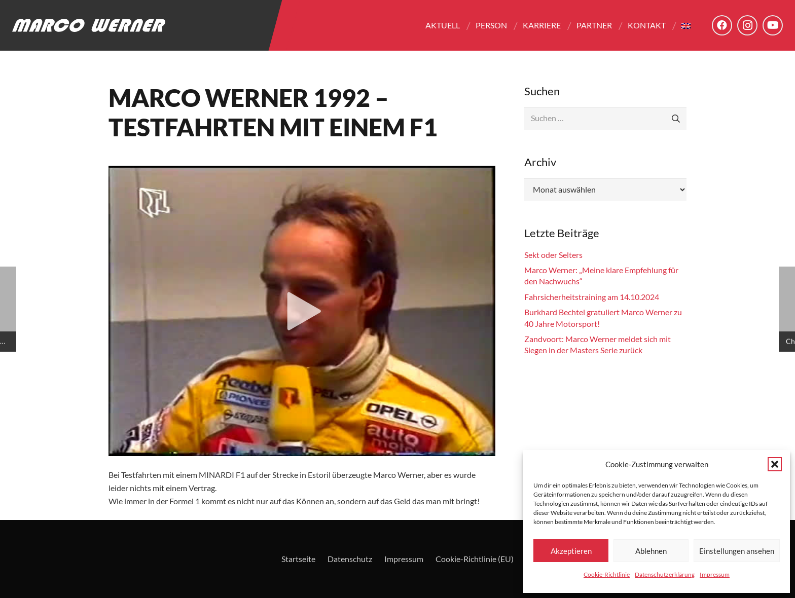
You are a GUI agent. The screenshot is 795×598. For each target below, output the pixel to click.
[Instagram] (747, 25)
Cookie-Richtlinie (607, 574)
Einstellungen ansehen (736, 550)
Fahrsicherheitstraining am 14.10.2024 (591, 297)
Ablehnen (651, 550)
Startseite (298, 559)
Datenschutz (350, 559)
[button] (775, 464)
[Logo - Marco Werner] (88, 25)
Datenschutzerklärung (665, 574)
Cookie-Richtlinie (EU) (475, 559)
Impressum (715, 574)
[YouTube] (773, 25)
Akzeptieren (571, 550)
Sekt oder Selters (553, 254)
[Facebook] (722, 25)
